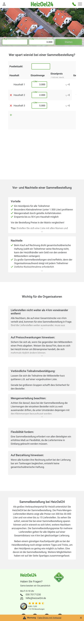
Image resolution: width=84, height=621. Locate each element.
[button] (4, 4)
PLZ (5, 39)
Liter (35, 81)
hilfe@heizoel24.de (36, 598)
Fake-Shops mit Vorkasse (49, 617)
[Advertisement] (42, 157)
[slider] (36, 603)
